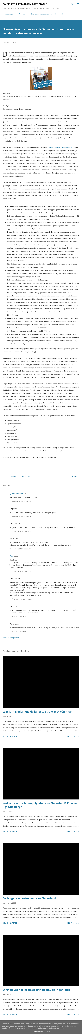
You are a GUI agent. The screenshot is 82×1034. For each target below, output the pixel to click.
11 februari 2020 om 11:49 (20, 501)
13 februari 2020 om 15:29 (21, 549)
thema (27, 476)
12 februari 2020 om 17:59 (20, 531)
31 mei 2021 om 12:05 (18, 631)
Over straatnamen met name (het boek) (46, 14)
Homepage (7, 14)
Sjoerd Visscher (16, 493)
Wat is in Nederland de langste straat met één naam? (39, 711)
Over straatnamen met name (25, 4)
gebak (21, 476)
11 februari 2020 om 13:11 (20, 516)
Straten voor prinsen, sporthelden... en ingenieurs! (37, 990)
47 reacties (14, 736)
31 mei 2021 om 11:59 (18, 616)
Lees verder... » (73, 736)
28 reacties (14, 923)
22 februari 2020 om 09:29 (21, 599)
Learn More (38, 1032)
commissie (13, 476)
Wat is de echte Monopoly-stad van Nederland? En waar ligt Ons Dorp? (40, 805)
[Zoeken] (72, 4)
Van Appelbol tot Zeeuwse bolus (61, 147)
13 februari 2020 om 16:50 (21, 571)
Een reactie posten (11, 637)
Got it (47, 1032)
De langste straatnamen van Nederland (29, 898)
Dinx (11, 556)
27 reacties (14, 831)
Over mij (20, 14)
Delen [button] (74, 476)
